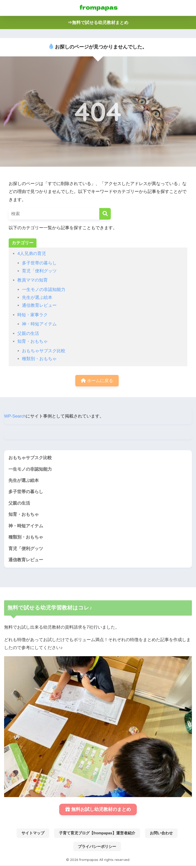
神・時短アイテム (39, 324)
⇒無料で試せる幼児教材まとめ (98, 22)
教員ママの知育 (32, 280)
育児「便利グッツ (39, 271)
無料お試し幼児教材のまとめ (98, 810)
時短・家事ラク (32, 314)
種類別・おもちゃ (39, 358)
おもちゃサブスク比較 (43, 350)
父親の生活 (28, 333)
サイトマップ (32, 834)
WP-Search (15, 416)
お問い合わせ (161, 834)
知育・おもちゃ (32, 341)
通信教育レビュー (39, 305)
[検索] (105, 213)
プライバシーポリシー (97, 847)
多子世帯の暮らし (39, 263)
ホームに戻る (97, 380)
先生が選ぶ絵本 (37, 297)
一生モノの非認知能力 (43, 289)
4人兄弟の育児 (31, 253)
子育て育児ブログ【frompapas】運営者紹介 (97, 834)
